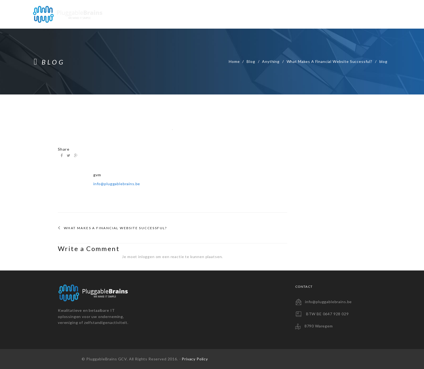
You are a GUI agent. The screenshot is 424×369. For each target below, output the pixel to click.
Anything (271, 61)
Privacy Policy (195, 359)
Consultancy (341, 14)
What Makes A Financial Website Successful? (329, 61)
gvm (97, 174)
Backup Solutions (293, 14)
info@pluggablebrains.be (116, 183)
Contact (376, 14)
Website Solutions (240, 14)
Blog (251, 61)
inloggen (146, 256)
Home (234, 61)
